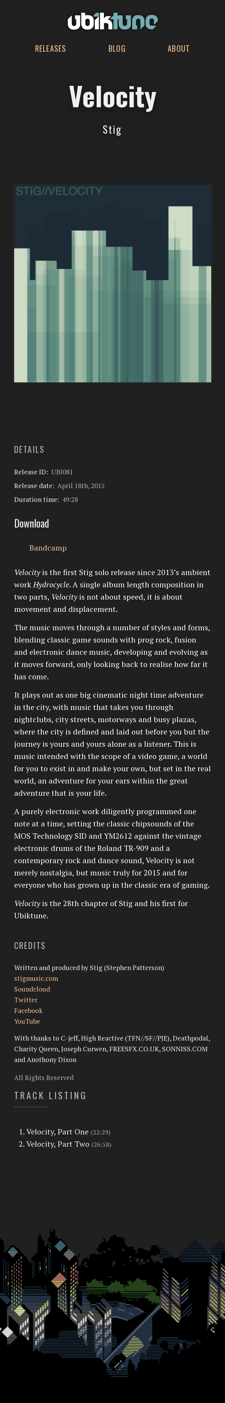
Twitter (25, 999)
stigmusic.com (36, 978)
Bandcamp (48, 548)
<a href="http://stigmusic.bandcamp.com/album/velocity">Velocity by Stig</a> (112, 418)
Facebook (28, 1010)
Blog (117, 48)
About (179, 48)
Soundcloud (32, 989)
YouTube (27, 1021)
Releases (50, 48)
